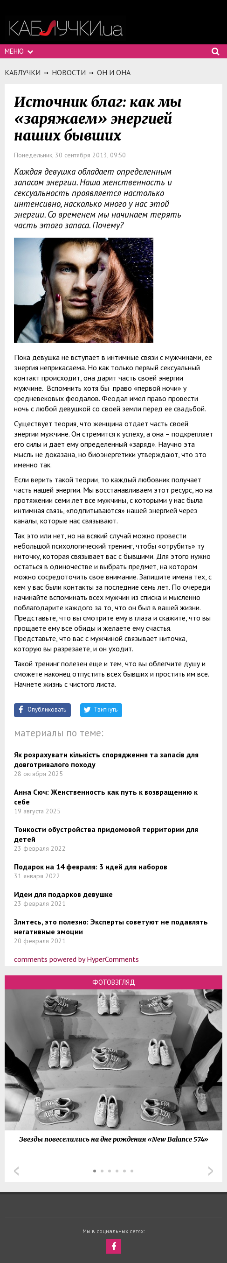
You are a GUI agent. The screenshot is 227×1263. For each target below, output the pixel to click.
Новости (69, 72)
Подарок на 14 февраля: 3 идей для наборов (90, 866)
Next (210, 1171)
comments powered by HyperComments (76, 959)
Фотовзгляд (113, 982)
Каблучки (23, 72)
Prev (16, 1171)
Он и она (114, 72)
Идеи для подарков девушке (63, 894)
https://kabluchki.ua (65, 28)
